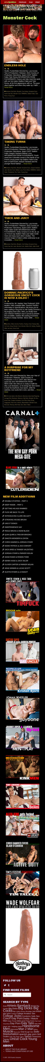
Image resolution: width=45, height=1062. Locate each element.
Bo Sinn (36, 398)
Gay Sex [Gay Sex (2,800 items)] (27, 1023)
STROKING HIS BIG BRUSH (16, 520)
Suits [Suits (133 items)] (10, 1037)
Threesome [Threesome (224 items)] (36, 1037)
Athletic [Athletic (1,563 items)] (12, 1005)
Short (25, 404)
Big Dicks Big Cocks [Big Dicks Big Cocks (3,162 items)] (20, 1009)
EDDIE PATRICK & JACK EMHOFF (18, 546)
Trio (16, 172)
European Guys (33, 91)
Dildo (12, 324)
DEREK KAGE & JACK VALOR (16, 561)
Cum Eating (25, 91)
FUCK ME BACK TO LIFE (14, 512)
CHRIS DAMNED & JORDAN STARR (19, 542)
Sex (22, 404)
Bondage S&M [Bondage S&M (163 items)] (31, 1011)
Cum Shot (24, 400)
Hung (11, 326)
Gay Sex (10, 93)
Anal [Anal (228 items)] (4, 1006)
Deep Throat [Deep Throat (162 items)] (12, 1021)
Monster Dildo (25, 326)
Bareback (8, 91)
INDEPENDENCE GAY (13, 527)
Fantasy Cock (27, 324)
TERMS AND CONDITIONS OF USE (19, 1051)
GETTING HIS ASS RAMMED (16, 508)
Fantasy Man (35, 324)
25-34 (7, 396)
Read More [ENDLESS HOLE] (8, 87)
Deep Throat (30, 400)
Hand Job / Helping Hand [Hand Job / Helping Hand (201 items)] (12, 1026)
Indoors (19, 402)
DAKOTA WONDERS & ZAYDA (16, 538)
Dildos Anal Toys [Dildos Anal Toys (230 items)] (23, 1021)
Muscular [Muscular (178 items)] (17, 1032)
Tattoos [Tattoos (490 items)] (28, 1036)
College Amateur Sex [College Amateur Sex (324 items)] (26, 1013)
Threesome (11, 172)
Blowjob (19, 91)
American (25, 396)
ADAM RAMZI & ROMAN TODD (17, 557)
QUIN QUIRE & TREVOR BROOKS (18, 535)
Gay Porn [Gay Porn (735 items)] (15, 1023)
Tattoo (28, 404)
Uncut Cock (16, 328)
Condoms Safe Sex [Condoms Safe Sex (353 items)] (30, 1016)
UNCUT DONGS (11, 523)
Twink (19, 172)
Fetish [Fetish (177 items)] (32, 1021)
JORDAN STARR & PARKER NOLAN (19, 553)
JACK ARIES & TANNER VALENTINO (19, 550)
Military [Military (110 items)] (36, 1029)
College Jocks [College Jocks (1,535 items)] (12, 1015)
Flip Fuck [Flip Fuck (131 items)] (38, 1021)
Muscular (6, 404)
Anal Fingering (35, 396)
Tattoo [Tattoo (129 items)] (22, 1036)
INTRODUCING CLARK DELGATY (18, 516)
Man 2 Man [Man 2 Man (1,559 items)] (25, 1028)
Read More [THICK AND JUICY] (19, 240)
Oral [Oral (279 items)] (22, 1032)
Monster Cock (17, 93)
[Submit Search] (5, 995)
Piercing (12, 404)
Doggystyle (7, 402)
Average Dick (7, 398)
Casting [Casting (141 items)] (13, 1014)
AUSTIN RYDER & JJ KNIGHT (16, 572)
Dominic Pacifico (19, 324)
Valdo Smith (36, 246)
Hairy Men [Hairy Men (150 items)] (37, 1024)
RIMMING (24, 93)
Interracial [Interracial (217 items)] (14, 1029)
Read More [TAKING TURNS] (28, 164)
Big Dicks (13, 91)
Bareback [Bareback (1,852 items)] (23, 1005)
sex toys (10, 328)
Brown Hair (7, 400)
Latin (5, 170)
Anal (29, 396)
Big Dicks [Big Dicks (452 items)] (13, 1008)
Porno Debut (26, 170)
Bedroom (20, 398)
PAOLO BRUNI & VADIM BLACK (17, 531)
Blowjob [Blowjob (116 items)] (22, 1011)
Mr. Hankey (33, 326)
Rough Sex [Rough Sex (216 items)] (29, 1032)
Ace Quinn (12, 396)
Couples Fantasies (16, 400)
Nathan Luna (19, 170)
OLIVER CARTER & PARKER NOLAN (19, 564)
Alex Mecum (18, 396)
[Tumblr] (8, 985)
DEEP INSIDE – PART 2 (14, 505)
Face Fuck (14, 402)
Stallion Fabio (31, 93)
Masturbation (25, 402)
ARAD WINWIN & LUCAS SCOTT (17, 568)
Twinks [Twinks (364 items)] (6, 1039)
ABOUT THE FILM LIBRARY (16, 1049)
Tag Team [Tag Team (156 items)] (16, 1037)
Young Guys (11, 95)
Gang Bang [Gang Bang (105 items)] (6, 1023)
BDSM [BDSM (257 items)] (33, 1006)
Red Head (17, 404)
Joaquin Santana (35, 167)
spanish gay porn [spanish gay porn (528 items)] (28, 1034)
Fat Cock (6, 326)
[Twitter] (5, 985)
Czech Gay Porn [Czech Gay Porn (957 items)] (13, 1018)
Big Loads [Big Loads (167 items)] (16, 1011)
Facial (6, 93)
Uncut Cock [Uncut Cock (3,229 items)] (18, 1039)
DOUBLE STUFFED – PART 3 (16, 501)
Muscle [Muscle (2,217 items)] (8, 1031)
